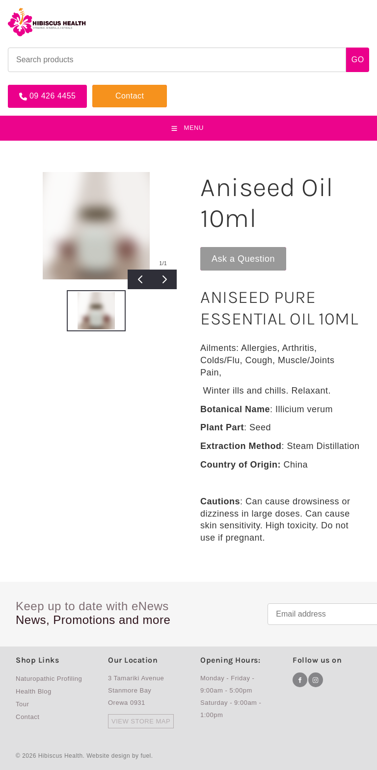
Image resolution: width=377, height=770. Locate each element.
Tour (22, 704)
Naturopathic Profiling (49, 678)
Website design (108, 755)
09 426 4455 (31, 89)
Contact (106, 89)
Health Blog (34, 691)
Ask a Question (232, 251)
